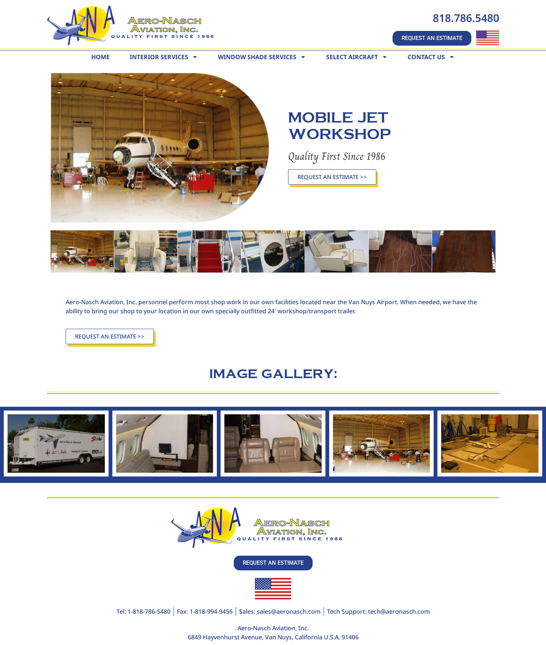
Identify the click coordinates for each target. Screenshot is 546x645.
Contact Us (431, 57)
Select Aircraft (357, 57)
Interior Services (164, 57)
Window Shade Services (262, 57)
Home (100, 57)
